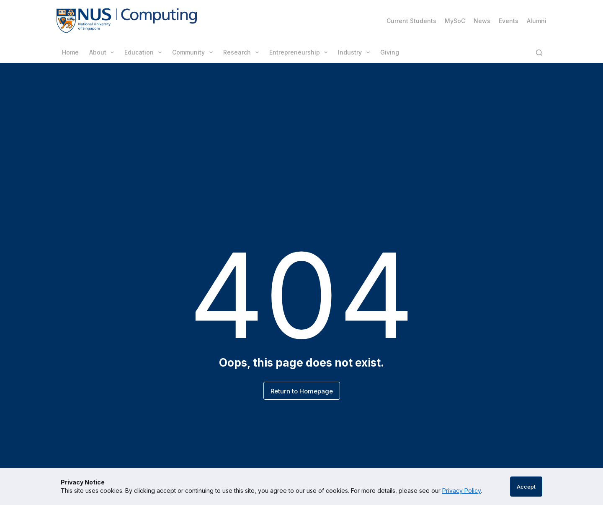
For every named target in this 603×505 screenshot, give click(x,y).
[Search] (539, 52)
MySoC (455, 20)
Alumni (536, 20)
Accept (526, 486)
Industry (355, 52)
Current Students (411, 20)
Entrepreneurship (300, 52)
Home (70, 52)
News (482, 20)
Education (144, 52)
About (103, 52)
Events (508, 20)
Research (242, 52)
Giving (389, 52)
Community (194, 52)
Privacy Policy (461, 490)
